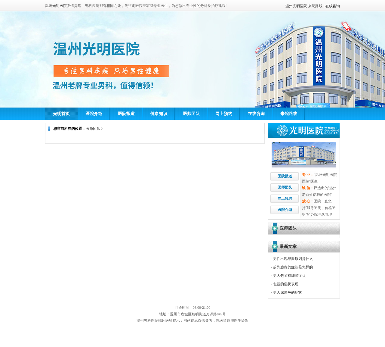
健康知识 (158, 113)
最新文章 (288, 246)
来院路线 (315, 6)
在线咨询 (332, 6)
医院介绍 (93, 113)
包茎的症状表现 (285, 284)
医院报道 (126, 113)
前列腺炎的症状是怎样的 (293, 267)
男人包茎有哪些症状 (289, 276)
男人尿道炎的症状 (287, 292)
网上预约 (223, 113)
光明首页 (61, 113)
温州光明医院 (296, 6)
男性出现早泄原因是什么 (293, 259)
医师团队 (191, 113)
